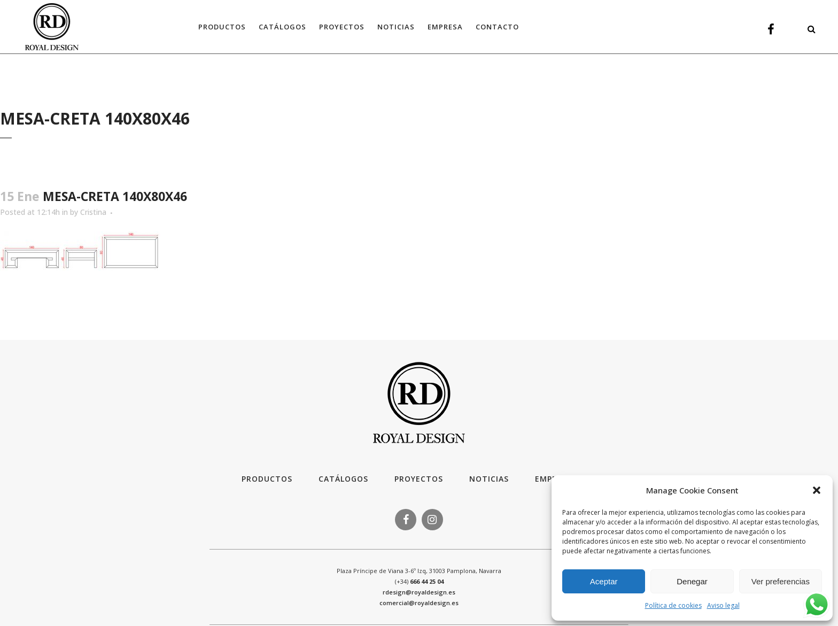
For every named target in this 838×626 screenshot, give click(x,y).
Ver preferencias (780, 581)
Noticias (489, 479)
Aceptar (604, 581)
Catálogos (343, 479)
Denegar (692, 581)
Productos (267, 479)
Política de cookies (673, 605)
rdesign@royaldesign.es (419, 592)
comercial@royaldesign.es (419, 603)
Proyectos (418, 479)
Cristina (93, 212)
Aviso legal (723, 605)
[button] (816, 490)
